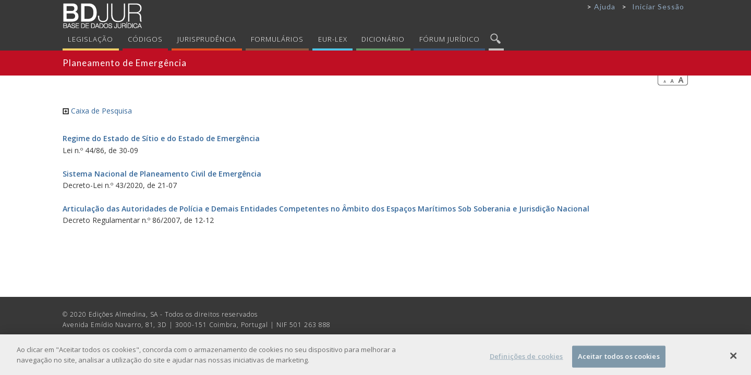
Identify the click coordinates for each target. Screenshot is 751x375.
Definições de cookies (526, 359)
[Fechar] (734, 358)
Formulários (277, 39)
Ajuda (604, 6)
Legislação (90, 39)
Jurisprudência (207, 39)
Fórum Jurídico (449, 39)
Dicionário (383, 39)
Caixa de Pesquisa (97, 111)
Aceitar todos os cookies (619, 359)
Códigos (145, 39)
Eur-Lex (332, 39)
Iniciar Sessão (658, 6)
